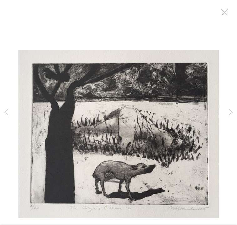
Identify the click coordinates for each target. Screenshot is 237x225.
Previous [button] (6, 112)
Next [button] (230, 112)
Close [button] (230, 14)
